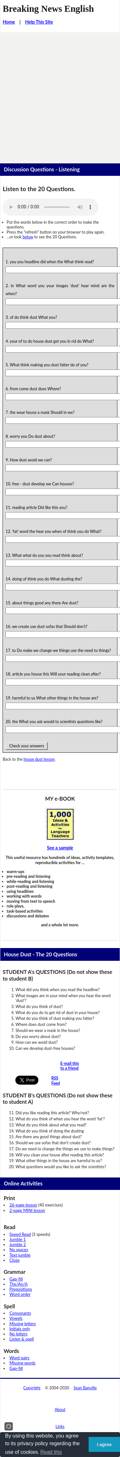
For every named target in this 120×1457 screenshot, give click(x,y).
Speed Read (20, 1234)
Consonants (20, 1313)
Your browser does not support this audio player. (51, 207)
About (60, 1409)
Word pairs (19, 1357)
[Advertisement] (60, 95)
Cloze (14, 1260)
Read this (51, 1452)
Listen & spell (21, 1338)
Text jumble (19, 1255)
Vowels (15, 1318)
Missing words (22, 1362)
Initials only (19, 1328)
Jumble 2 (17, 1244)
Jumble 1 (17, 1239)
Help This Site (39, 22)
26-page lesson (23, 1204)
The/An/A (18, 1284)
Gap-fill (16, 1278)
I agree (104, 1444)
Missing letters (22, 1323)
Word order (19, 1294)
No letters (18, 1333)
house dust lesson (39, 759)
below (28, 237)
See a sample (60, 847)
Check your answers (26, 745)
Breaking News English (48, 9)
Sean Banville (85, 1388)
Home (9, 22)
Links (60, 1426)
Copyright (32, 1388)
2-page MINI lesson (27, 1210)
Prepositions (20, 1289)
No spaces (18, 1249)
